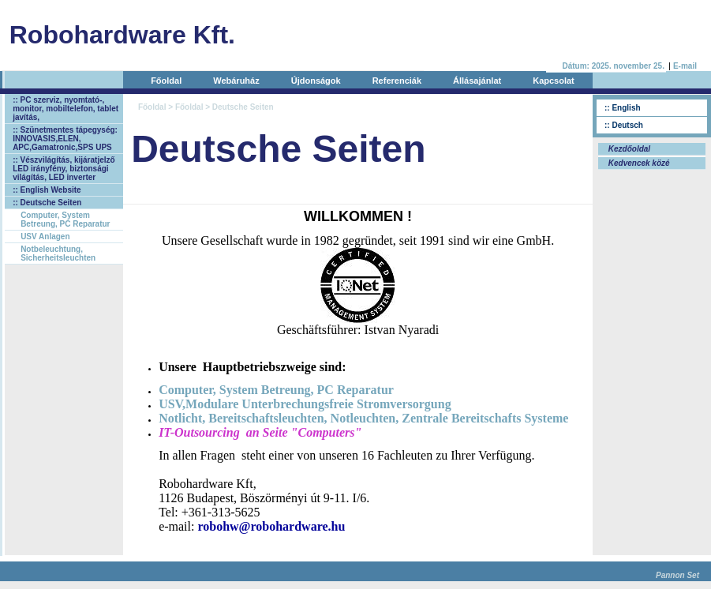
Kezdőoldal (628, 149)
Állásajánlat (477, 80)
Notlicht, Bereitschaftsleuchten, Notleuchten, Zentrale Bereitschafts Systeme (363, 418)
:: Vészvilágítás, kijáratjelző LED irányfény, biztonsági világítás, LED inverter (64, 169)
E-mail (685, 66)
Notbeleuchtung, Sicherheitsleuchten (58, 253)
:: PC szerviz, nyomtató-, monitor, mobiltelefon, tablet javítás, (65, 109)
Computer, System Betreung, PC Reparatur (65, 219)
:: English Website (47, 190)
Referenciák (396, 80)
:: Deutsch (623, 125)
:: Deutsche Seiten (47, 202)
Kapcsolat (553, 80)
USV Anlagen (45, 236)
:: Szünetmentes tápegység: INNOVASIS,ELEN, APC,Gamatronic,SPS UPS (65, 139)
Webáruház (236, 80)
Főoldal (166, 80)
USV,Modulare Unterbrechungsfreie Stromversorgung (305, 404)
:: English (622, 107)
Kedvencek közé (638, 163)
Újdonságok (316, 80)
